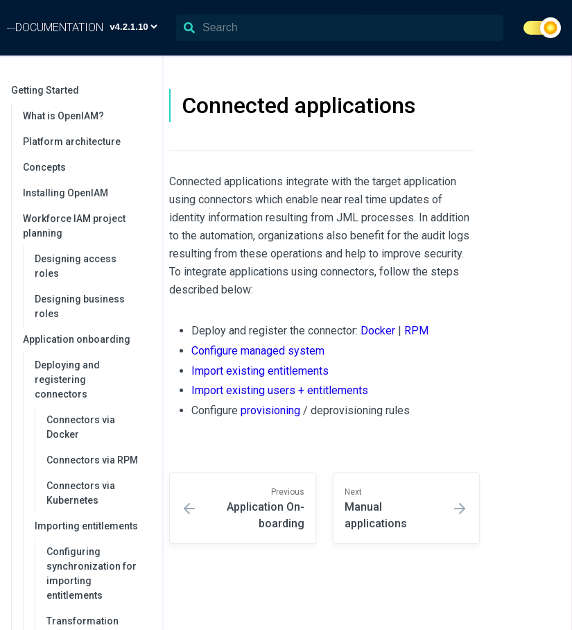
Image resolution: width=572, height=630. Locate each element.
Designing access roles (75, 266)
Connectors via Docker (80, 427)
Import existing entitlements (260, 370)
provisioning (270, 410)
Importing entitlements (91, 525)
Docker (378, 330)
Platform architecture (72, 141)
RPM (416, 330)
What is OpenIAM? (63, 115)
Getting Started (79, 90)
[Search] (339, 28)
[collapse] (144, 90)
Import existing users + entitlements (279, 390)
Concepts (44, 167)
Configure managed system (257, 350)
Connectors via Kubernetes (80, 493)
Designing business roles (80, 306)
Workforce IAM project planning (85, 226)
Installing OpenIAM (65, 192)
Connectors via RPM (92, 460)
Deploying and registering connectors (91, 379)
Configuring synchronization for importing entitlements (91, 573)
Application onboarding (85, 339)
